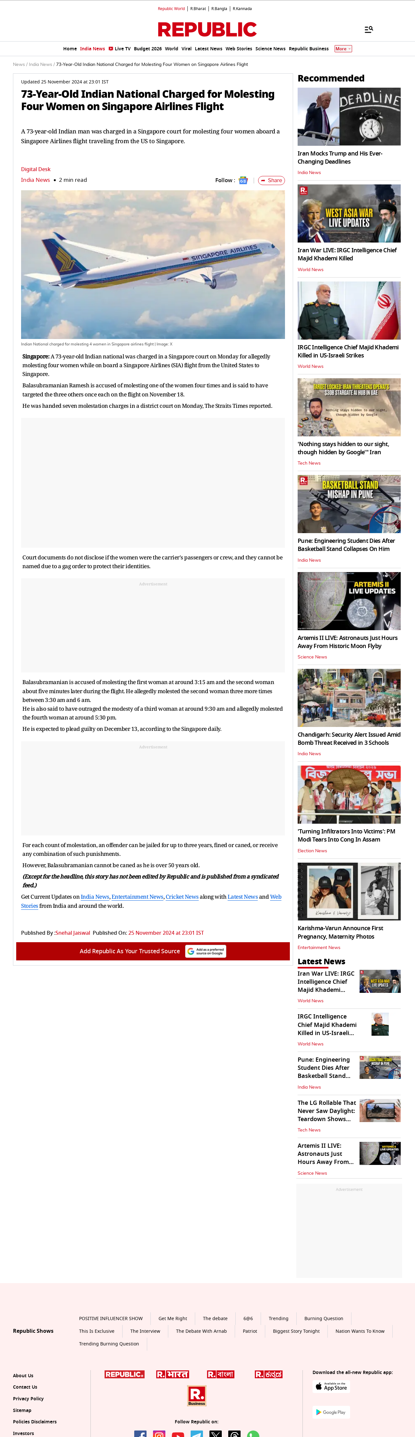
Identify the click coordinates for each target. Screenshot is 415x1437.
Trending (279, 1318)
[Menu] (365, 29)
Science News (312, 657)
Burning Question (323, 1318)
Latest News (243, 896)
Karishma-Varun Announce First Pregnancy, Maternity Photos (340, 932)
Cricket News (182, 896)
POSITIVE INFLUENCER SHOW (111, 1318)
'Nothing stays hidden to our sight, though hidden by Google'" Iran (343, 448)
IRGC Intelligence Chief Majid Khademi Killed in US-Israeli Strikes (348, 351)
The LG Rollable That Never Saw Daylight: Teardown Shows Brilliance (327, 1115)
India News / (42, 64)
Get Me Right (173, 1318)
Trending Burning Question (109, 1344)
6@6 (248, 1318)
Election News (312, 851)
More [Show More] (343, 49)
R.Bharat (198, 9)
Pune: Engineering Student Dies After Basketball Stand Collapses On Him (346, 545)
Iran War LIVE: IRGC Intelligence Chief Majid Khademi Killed (347, 254)
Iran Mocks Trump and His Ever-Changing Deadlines (340, 157)
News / (20, 64)
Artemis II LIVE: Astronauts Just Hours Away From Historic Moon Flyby (348, 642)
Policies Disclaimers (35, 1421)
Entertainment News (137, 896)
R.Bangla (219, 9)
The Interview (145, 1331)
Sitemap (22, 1410)
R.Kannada (242, 9)
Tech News (309, 463)
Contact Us (25, 1387)
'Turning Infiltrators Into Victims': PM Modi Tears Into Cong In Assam (346, 835)
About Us (23, 1375)
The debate (215, 1318)
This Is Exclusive (96, 1331)
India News (35, 180)
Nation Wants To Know (360, 1331)
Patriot (250, 1331)
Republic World (171, 9)
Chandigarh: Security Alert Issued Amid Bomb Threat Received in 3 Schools (349, 739)
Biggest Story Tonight (296, 1331)
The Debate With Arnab (201, 1331)
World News (311, 270)
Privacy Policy (28, 1398)
